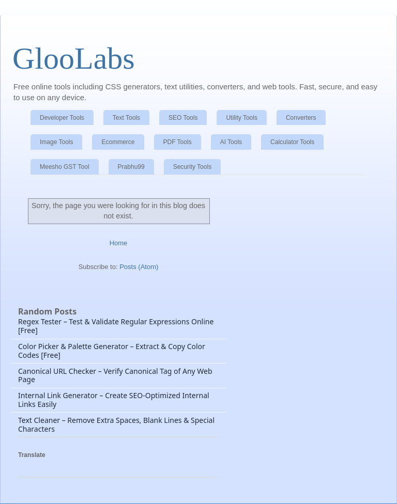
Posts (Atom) (138, 267)
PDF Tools (177, 142)
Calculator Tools (292, 142)
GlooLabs (73, 58)
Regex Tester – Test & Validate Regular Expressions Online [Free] (115, 326)
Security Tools (192, 166)
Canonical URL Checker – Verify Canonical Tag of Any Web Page (115, 375)
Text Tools (126, 117)
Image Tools (56, 142)
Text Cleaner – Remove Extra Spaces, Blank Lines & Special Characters (116, 424)
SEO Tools (183, 117)
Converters (301, 117)
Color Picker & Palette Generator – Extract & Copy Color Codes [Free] (111, 350)
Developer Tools (62, 117)
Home (119, 243)
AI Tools (231, 142)
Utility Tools (241, 117)
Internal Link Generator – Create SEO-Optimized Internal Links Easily (113, 399)
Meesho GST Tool (64, 166)
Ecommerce (117, 142)
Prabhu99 (131, 166)
